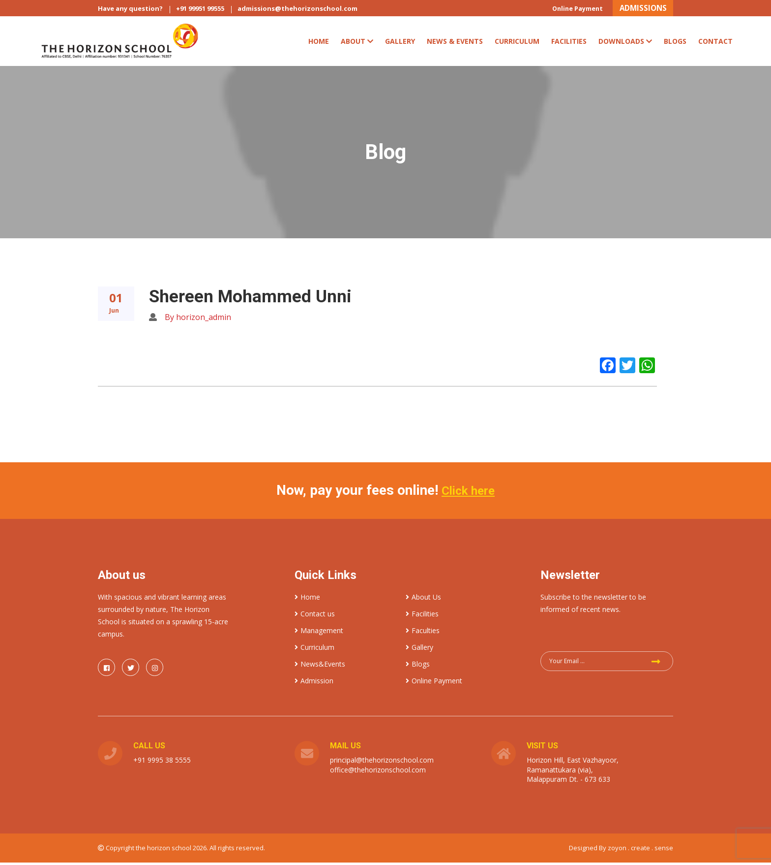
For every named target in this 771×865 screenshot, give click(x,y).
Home (318, 44)
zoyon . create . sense (640, 850)
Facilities (569, 44)
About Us (423, 599)
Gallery (400, 44)
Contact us (315, 616)
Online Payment (562, 10)
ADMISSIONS (638, 9)
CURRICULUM (517, 44)
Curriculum (314, 649)
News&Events (320, 666)
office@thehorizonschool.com (378, 772)
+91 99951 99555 (200, 10)
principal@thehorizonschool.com (382, 762)
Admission (314, 683)
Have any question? (130, 10)
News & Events (455, 44)
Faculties (423, 633)
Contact (715, 44)
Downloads (625, 44)
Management (319, 633)
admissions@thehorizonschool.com (297, 10)
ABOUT (357, 44)
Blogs (675, 44)
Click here (468, 493)
